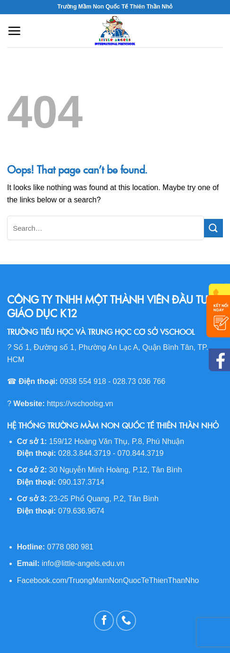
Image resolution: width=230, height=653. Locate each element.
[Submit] (213, 228)
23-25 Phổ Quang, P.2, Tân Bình (104, 499)
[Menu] (14, 30)
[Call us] (126, 620)
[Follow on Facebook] (104, 620)
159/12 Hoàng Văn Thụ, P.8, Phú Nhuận (116, 441)
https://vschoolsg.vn (80, 404)
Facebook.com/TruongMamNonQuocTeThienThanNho (108, 580)
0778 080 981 (70, 547)
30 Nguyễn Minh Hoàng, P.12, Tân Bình (115, 470)
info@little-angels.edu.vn (83, 563)
